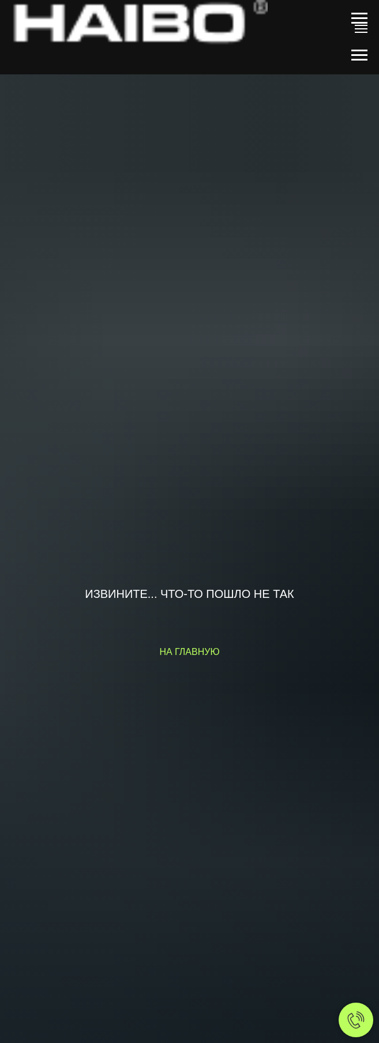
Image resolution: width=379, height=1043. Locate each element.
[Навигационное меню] (359, 18)
